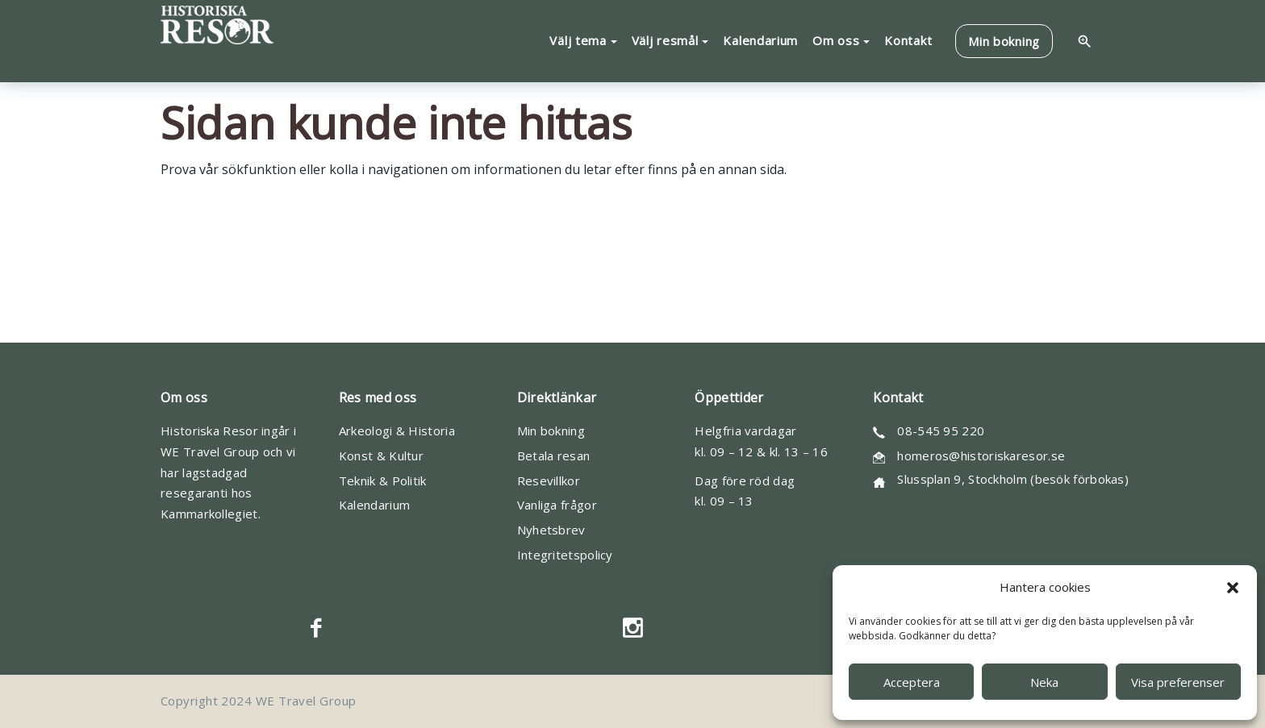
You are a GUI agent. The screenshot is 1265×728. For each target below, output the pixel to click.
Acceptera (911, 682)
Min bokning (551, 430)
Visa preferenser (1178, 682)
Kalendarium (374, 505)
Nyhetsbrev (551, 530)
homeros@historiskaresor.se (981, 455)
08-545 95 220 (940, 430)
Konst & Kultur (381, 455)
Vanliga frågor (557, 505)
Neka (1044, 682)
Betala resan (554, 455)
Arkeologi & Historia (397, 430)
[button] (1233, 588)
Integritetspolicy (565, 555)
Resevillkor (548, 480)
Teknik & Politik (383, 480)
